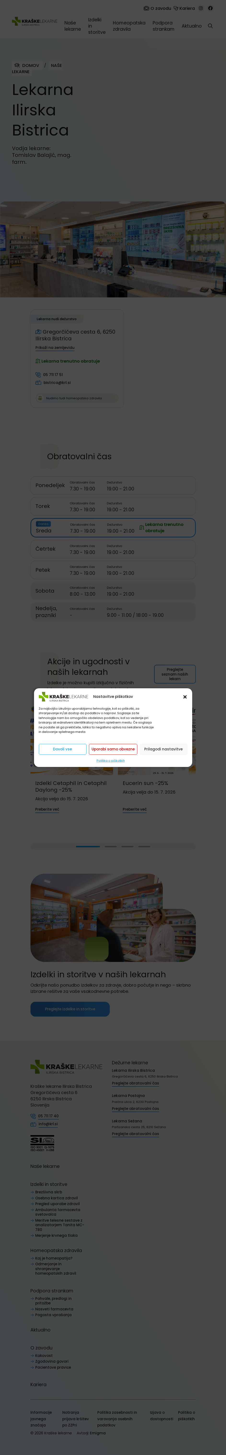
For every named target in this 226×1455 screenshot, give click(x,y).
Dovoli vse (62, 749)
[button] (185, 696)
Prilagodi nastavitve (163, 749)
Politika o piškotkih (111, 760)
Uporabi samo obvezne (113, 749)
